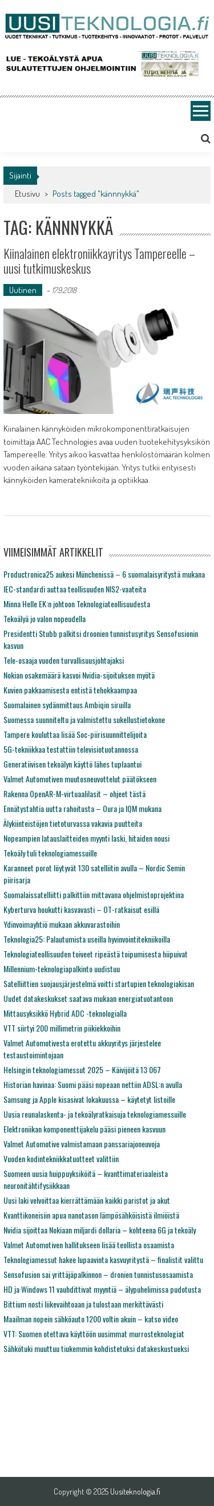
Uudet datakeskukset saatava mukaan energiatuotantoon (88, 998)
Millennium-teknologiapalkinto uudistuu (61, 969)
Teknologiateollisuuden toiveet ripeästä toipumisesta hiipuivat (95, 954)
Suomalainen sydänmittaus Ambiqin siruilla (67, 705)
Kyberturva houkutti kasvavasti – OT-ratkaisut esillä (81, 909)
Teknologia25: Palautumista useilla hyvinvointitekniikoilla (86, 939)
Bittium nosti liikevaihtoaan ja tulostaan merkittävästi (83, 1304)
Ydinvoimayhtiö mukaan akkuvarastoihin (61, 924)
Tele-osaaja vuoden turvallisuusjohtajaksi (63, 660)
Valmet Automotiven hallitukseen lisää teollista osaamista (88, 1245)
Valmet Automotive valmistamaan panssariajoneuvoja (81, 1144)
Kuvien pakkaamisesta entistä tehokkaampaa (70, 690)
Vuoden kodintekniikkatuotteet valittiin (61, 1158)
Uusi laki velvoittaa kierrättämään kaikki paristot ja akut (86, 1200)
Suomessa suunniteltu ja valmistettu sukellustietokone (84, 719)
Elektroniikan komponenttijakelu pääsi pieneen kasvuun (84, 1129)
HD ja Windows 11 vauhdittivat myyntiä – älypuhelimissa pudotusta (102, 1289)
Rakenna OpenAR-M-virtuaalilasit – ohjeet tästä (74, 793)
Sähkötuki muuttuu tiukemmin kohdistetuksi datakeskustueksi (96, 1348)
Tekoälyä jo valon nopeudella (44, 618)
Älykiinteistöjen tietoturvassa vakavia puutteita (72, 823)
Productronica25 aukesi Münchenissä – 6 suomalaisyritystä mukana (104, 574)
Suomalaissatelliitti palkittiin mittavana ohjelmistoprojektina (93, 894)
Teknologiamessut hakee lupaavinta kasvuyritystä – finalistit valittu (103, 1259)
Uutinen (23, 290)
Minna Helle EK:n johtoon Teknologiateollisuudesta (76, 604)
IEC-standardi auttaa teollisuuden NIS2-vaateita (74, 589)
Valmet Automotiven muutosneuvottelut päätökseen (79, 779)
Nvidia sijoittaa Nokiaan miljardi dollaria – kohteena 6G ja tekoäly (99, 1230)
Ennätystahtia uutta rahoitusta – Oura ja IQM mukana (82, 808)
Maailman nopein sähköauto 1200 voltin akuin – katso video (90, 1319)
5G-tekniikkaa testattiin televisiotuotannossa (70, 749)
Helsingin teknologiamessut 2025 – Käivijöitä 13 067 (82, 1069)
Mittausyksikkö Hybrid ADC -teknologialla (65, 1013)
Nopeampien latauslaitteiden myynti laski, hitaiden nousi (86, 838)
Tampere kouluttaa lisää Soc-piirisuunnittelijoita (75, 734)
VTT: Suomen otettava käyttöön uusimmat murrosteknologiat (93, 1333)
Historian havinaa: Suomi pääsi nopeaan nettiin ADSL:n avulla (92, 1084)
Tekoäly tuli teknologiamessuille (50, 853)
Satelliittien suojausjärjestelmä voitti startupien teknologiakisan (98, 983)
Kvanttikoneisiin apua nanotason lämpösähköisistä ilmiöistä (91, 1215)
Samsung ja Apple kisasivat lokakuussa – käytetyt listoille (89, 1099)
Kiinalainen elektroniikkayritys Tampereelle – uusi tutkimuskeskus (99, 260)
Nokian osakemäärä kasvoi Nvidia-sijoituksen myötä (79, 675)
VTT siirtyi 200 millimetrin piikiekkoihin (61, 1028)
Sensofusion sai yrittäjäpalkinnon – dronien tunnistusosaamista (98, 1274)
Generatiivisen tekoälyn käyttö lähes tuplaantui (72, 764)
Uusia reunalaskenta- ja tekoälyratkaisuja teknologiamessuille (94, 1114)
